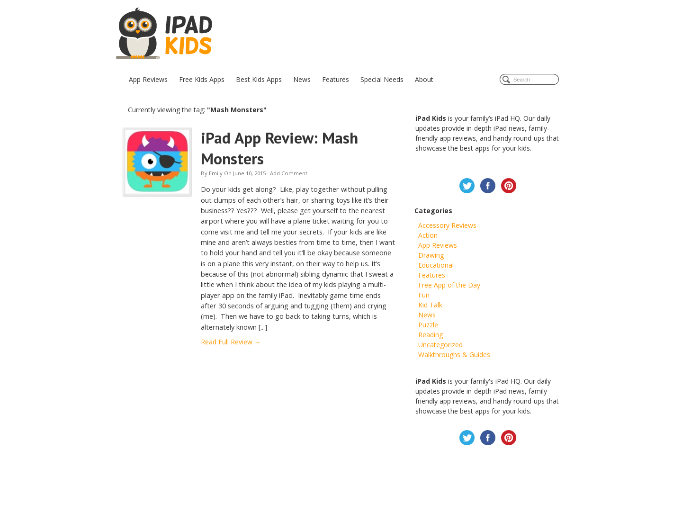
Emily (216, 173)
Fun (424, 294)
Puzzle (428, 324)
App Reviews (148, 79)
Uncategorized (440, 344)
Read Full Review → (231, 341)
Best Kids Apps (259, 79)
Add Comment (288, 173)
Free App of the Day (449, 284)
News (302, 79)
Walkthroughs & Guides (454, 354)
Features (335, 79)
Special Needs (382, 79)
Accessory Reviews (447, 225)
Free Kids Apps (201, 79)
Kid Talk (430, 304)
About (424, 79)
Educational (436, 265)
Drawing (431, 255)
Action (428, 235)
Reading (430, 334)
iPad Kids (165, 34)
